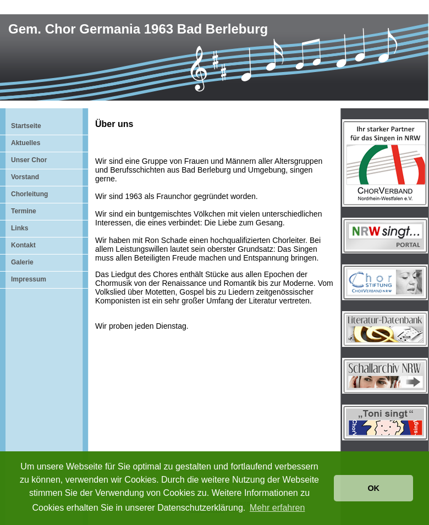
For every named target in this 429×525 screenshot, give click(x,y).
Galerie (22, 262)
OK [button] (373, 488)
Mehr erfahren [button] (277, 507)
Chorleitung (29, 194)
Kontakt (23, 245)
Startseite (26, 126)
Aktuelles (25, 143)
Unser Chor (29, 160)
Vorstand (25, 177)
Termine (23, 211)
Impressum (28, 279)
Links (19, 228)
